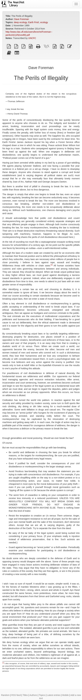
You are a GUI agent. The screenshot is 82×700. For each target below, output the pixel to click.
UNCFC (32, 38)
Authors (33, 695)
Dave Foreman (21, 19)
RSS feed (16, 695)
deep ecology (20, 22)
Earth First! (33, 22)
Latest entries (53, 695)
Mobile (65, 695)
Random (5, 695)
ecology (44, 22)
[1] (51, 265)
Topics (42, 695)
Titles (25, 695)
